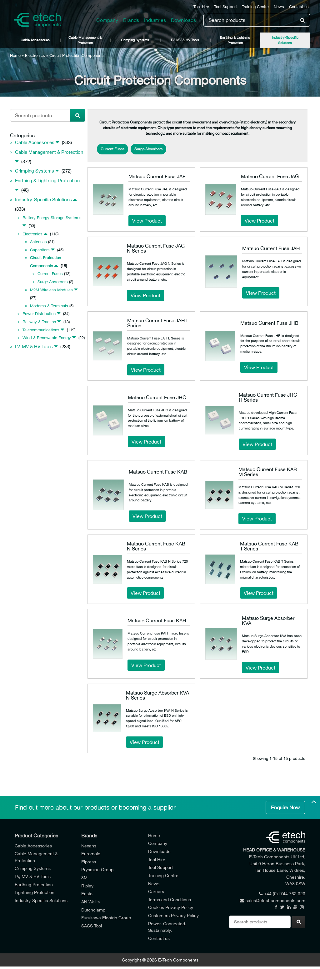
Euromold (90, 853)
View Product (147, 220)
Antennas (38, 241)
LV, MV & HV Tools (185, 40)
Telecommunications (40, 330)
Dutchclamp (93, 909)
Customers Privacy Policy (173, 915)
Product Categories (36, 835)
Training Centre (255, 6)
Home (15, 55)
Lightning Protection (34, 892)
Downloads (183, 20)
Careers (156, 891)
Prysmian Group (97, 869)
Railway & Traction (39, 321)
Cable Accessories (35, 40)
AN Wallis (90, 901)
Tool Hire (201, 6)
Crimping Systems (135, 40)
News (279, 6)
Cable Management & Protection (85, 40)
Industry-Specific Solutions (285, 40)
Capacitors (40, 250)
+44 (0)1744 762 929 (282, 893)
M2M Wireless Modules (51, 290)
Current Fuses (50, 273)
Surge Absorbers (53, 281)
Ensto (86, 893)
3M (84, 877)
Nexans (88, 845)
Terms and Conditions (169, 899)
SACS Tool (91, 925)
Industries (155, 20)
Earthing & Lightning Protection (235, 40)
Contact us (299, 6)
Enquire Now (285, 807)
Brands (131, 20)
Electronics (35, 55)
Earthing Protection (34, 884)
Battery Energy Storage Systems (52, 217)
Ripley (87, 885)
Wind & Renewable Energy (46, 337)
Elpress (88, 861)
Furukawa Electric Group (106, 917)
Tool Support (225, 6)
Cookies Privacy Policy (170, 907)
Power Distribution (39, 313)
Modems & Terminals (49, 306)
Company (107, 20)
